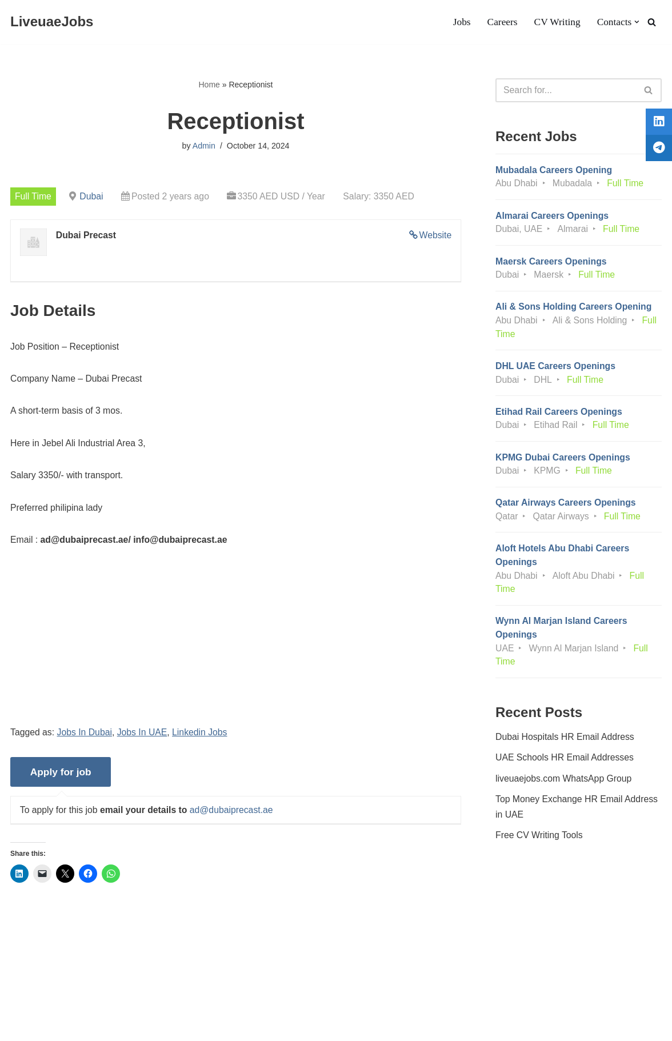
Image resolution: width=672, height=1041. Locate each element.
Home (209, 84)
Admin (203, 146)
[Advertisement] (235, 650)
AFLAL (149, 1026)
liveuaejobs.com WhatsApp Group (564, 788)
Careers (501, 22)
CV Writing (556, 22)
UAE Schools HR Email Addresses (565, 767)
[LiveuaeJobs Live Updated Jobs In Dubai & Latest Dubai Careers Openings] (51, 22)
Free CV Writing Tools (539, 846)
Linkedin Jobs (202, 737)
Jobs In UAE (143, 737)
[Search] (651, 22)
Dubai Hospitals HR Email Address (565, 745)
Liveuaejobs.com (43, 1026)
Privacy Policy (112, 997)
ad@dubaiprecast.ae (234, 815)
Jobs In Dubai (86, 737)
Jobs (460, 22)
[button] (636, 22)
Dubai (93, 197)
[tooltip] (656, 124)
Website (434, 236)
